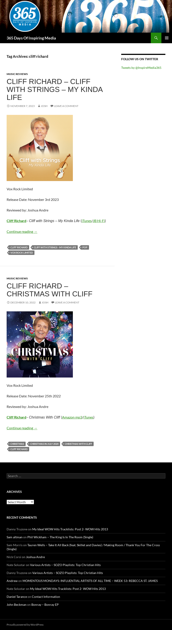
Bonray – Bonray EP (45, 604)
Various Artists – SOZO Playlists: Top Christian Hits (65, 565)
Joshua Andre (35, 557)
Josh (44, 106)
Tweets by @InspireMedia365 (141, 67)
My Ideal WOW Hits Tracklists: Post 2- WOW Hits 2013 (70, 529)
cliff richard (19, 247)
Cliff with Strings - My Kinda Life (55, 247)
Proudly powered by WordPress (25, 624)
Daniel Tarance (17, 596)
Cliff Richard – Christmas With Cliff (50, 290)
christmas (17, 443)
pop (84, 247)
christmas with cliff (78, 443)
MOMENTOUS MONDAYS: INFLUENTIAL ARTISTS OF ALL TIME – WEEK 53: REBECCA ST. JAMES (90, 581)
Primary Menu (166, 38)
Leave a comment (66, 106)
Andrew (12, 581)
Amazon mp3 (72, 417)
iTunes (87, 221)
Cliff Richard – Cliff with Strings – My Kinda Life (54, 89)
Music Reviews (17, 74)
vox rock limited (21, 252)
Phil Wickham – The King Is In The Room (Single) (60, 537)
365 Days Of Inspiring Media (31, 38)
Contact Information (46, 596)
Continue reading (22, 231)
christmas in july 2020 (44, 443)
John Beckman (16, 604)
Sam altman (15, 537)
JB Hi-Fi (99, 221)
